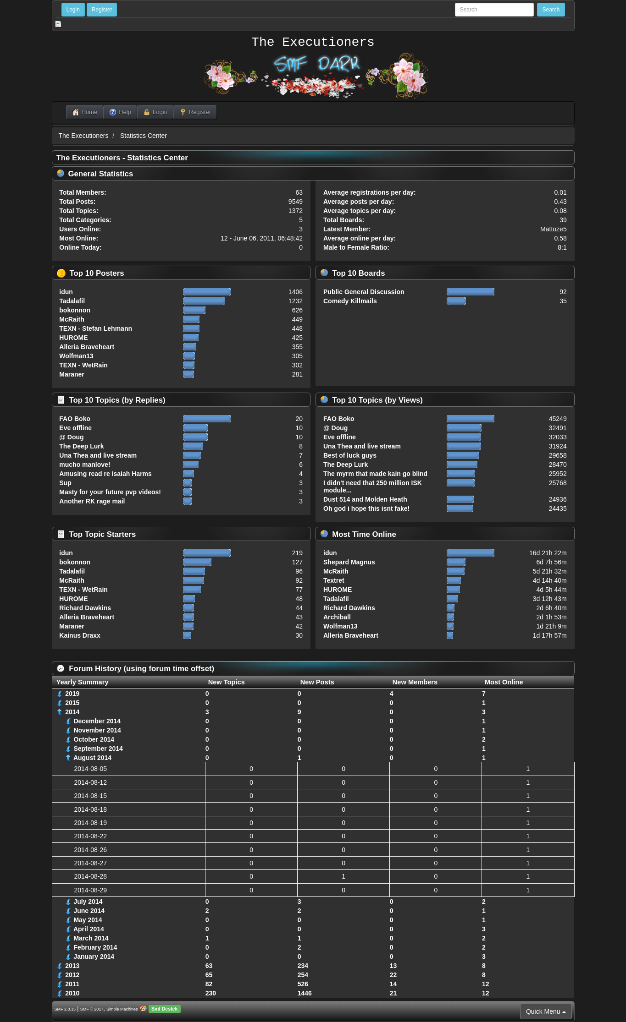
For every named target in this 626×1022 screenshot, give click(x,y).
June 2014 (89, 910)
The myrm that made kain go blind (375, 473)
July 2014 (87, 901)
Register (102, 9)
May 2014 (87, 920)
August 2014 (92, 757)
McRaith (71, 319)
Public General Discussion (363, 291)
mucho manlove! (84, 464)
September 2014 (97, 748)
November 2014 (97, 730)
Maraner (71, 374)
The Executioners (313, 42)
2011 (72, 984)
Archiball (337, 617)
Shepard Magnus (349, 562)
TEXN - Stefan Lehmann (95, 328)
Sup (65, 482)
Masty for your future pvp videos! (110, 492)
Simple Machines (122, 1009)
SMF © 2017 (92, 1009)
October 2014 (93, 739)
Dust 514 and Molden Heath (365, 499)
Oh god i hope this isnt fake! (366, 508)
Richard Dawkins (85, 608)
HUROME (73, 337)
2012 (72, 974)
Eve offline (75, 428)
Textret (333, 580)
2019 (72, 693)
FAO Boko (74, 418)
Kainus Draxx (79, 635)
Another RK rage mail (92, 501)
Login (73, 9)
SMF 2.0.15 (65, 1009)
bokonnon (74, 310)
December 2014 (97, 721)
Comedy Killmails (350, 301)
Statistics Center (143, 135)
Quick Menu (546, 1011)
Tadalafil (72, 301)
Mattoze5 (553, 229)
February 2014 (95, 947)
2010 (72, 993)
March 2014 (90, 938)
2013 (72, 965)
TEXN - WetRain (83, 365)
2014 (72, 712)
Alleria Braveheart (86, 346)
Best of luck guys (350, 455)
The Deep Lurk (81, 446)
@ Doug (71, 437)
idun (66, 291)
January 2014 (93, 956)
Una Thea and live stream (98, 455)
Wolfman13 (76, 356)
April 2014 (88, 929)
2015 (72, 702)
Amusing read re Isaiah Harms (105, 473)
